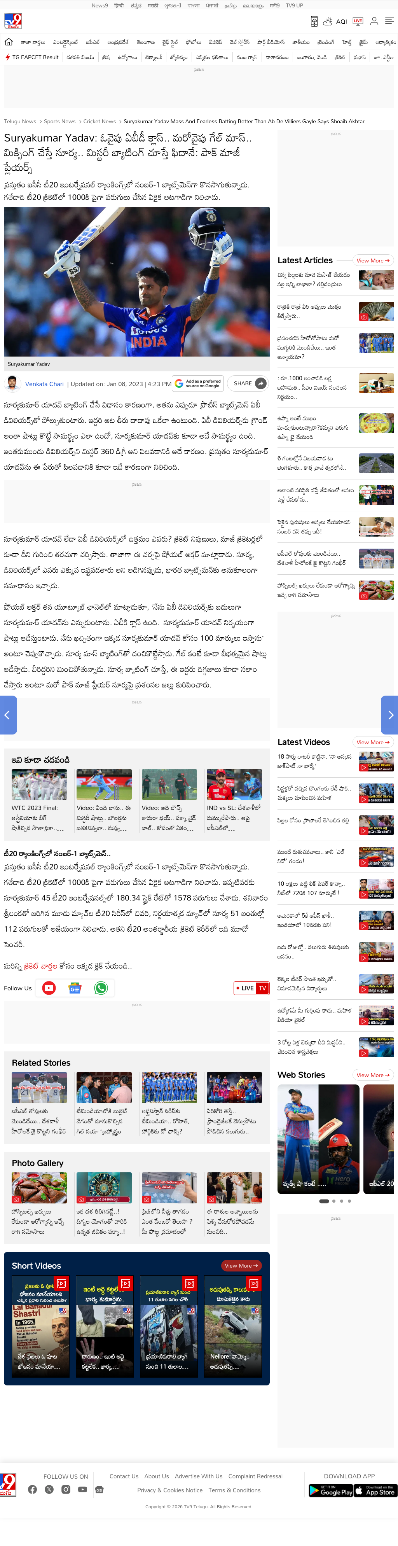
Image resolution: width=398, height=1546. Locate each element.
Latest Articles (305, 260)
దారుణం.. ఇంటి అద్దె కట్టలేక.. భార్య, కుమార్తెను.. (103, 1361)
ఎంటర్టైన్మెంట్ (66, 42)
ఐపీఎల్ (93, 42)
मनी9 (274, 4)
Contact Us (124, 1476)
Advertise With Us (199, 1476)
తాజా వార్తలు (33, 42)
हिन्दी (119, 4)
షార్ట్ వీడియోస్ (271, 42)
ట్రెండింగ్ (326, 42)
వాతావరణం (277, 57)
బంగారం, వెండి (312, 57)
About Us (157, 1476)
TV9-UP (294, 4)
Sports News (59, 121)
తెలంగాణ (146, 42)
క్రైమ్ (364, 42)
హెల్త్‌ (347, 42)
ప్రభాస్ (360, 57)
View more (241, 1265)
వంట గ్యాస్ (247, 57)
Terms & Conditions (234, 1490)
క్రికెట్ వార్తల (41, 965)
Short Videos (36, 1265)
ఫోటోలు (194, 42)
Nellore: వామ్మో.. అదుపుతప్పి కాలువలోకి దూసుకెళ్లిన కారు (230, 1361)
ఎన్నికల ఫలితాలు (212, 57)
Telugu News (20, 121)
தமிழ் (231, 4)
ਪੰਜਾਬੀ (212, 4)
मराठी (153, 4)
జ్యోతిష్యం (179, 57)
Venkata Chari (44, 384)
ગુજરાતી (173, 4)
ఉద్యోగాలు (128, 57)
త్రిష (106, 57)
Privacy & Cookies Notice (169, 1490)
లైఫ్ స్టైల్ (170, 42)
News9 (100, 4)
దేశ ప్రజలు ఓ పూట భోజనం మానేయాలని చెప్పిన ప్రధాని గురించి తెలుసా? (40, 1361)
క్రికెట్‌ (340, 57)
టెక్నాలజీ (153, 57)
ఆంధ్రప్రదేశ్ (118, 42)
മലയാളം (253, 4)
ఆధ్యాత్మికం (386, 42)
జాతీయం (301, 42)
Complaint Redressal (256, 1476)
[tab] (324, 1201)
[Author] (12, 384)
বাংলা (194, 4)
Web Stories (301, 1074)
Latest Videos (304, 741)
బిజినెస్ (215, 42)
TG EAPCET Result (35, 57)
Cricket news (99, 121)
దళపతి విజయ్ (80, 57)
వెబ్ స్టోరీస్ (240, 42)
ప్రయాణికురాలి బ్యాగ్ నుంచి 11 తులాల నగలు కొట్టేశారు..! (167, 1361)
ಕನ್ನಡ (136, 4)
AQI (341, 21)
